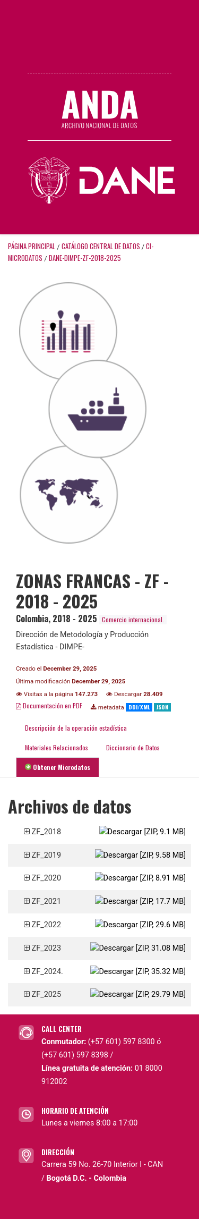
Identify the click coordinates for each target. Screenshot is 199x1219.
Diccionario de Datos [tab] (133, 747)
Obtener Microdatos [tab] (57, 767)
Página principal (31, 246)
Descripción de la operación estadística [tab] (76, 727)
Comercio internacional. (133, 619)
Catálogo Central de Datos (101, 246)
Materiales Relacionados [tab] (56, 747)
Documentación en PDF (49, 705)
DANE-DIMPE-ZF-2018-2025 (85, 258)
